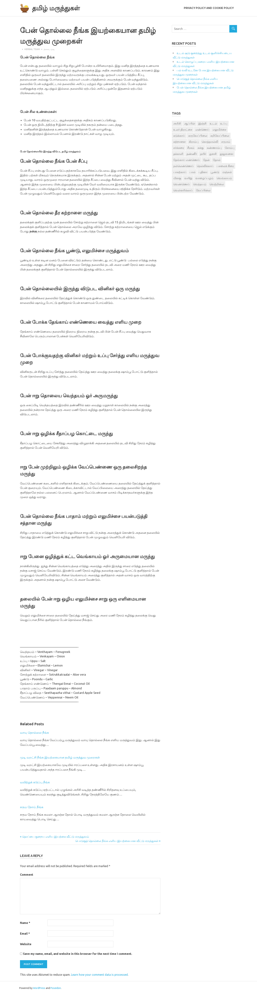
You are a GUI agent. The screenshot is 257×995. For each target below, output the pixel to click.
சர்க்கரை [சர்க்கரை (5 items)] (178, 147)
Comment (26, 874)
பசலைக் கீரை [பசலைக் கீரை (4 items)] (225, 166)
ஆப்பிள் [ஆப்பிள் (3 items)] (189, 123)
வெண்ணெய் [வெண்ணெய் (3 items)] (181, 184)
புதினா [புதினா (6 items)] (203, 172)
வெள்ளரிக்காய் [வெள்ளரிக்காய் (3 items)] (183, 190)
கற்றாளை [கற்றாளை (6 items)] (179, 141)
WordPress (39, 988)
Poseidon (56, 988)
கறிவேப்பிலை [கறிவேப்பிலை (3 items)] (219, 135)
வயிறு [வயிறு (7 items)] (188, 178)
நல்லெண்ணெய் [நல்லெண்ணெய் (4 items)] (183, 166)
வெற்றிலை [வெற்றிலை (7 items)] (217, 184)
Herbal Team (32, 49)
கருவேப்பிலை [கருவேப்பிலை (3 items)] (197, 135)
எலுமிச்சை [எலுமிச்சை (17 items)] (219, 129)
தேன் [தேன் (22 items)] (206, 159)
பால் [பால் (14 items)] (192, 172)
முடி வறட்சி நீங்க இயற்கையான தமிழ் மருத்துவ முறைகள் (60, 757)
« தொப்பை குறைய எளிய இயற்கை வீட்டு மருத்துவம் (54, 836)
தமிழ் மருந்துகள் (57, 8)
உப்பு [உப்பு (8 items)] (223, 123)
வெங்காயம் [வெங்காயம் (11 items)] (224, 178)
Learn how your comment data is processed (99, 974)
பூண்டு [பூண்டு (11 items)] (215, 172)
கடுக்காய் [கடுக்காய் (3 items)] (179, 135)
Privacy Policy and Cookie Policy (209, 8)
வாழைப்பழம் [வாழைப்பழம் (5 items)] (204, 178)
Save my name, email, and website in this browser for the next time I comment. (77, 953)
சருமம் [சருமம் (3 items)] (225, 141)
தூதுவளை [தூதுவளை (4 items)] (226, 153)
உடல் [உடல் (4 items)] (213, 123)
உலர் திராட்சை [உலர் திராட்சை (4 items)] (182, 129)
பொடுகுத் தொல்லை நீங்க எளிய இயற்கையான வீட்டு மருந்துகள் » (117, 840)
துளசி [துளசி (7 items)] (213, 153)
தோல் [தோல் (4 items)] (216, 159)
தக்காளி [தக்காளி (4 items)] (178, 153)
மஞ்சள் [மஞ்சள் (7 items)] (227, 172)
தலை (46, 49)
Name (25, 922)
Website (25, 944)
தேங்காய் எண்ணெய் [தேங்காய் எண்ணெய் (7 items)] (186, 159)
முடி (52, 49)
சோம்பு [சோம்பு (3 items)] (229, 147)
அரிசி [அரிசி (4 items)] (177, 123)
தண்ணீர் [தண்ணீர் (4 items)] (192, 153)
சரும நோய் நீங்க (31, 807)
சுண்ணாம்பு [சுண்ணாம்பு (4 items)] (214, 147)
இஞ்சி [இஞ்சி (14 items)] (202, 123)
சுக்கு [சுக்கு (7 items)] (201, 147)
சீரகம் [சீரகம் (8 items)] (190, 147)
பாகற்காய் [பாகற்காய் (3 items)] (179, 172)
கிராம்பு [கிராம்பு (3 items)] (193, 141)
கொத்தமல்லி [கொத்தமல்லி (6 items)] (210, 141)
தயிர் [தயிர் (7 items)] (203, 153)
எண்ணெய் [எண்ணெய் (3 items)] (202, 129)
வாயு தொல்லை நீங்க (34, 732)
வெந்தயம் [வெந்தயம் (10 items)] (199, 184)
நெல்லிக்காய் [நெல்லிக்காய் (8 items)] (205, 166)
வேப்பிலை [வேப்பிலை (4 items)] (203, 190)
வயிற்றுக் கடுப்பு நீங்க (35, 782)
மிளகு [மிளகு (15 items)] (177, 178)
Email (25, 933)
